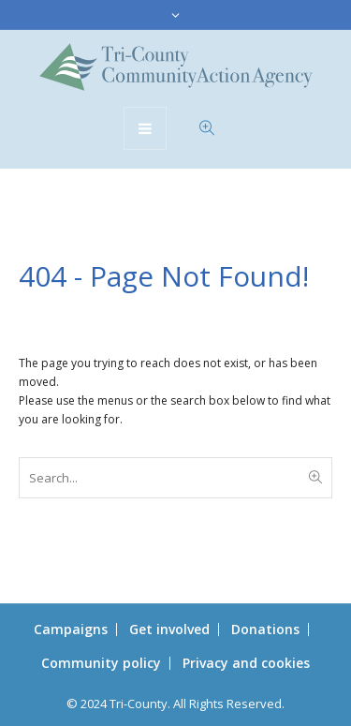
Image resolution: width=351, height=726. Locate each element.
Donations (265, 629)
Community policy (101, 663)
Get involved (169, 629)
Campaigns (71, 629)
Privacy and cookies (246, 663)
